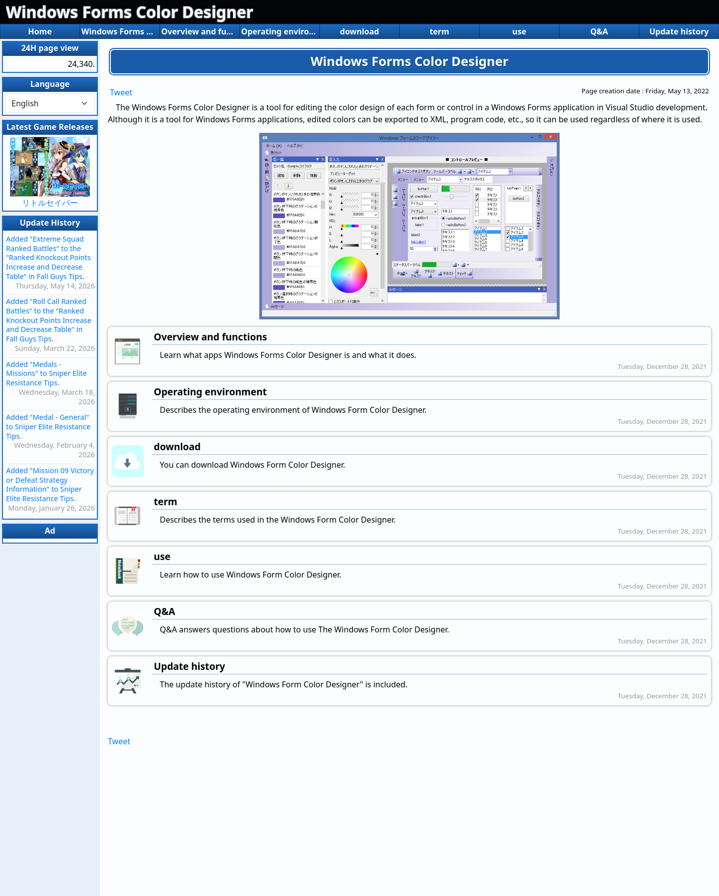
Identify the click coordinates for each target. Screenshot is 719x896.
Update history (679, 31)
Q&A (599, 31)
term (439, 31)
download (359, 31)
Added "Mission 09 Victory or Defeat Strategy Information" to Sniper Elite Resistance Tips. (50, 484)
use (519, 31)
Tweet (121, 92)
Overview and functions (199, 31)
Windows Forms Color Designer (129, 11)
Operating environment (279, 31)
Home (39, 31)
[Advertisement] (409, 818)
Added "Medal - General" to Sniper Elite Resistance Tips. (48, 426)
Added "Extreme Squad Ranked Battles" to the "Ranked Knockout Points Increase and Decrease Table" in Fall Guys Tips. (48, 257)
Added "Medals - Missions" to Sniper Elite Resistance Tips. (46, 373)
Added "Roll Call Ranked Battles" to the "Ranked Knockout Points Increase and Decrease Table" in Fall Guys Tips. (48, 320)
